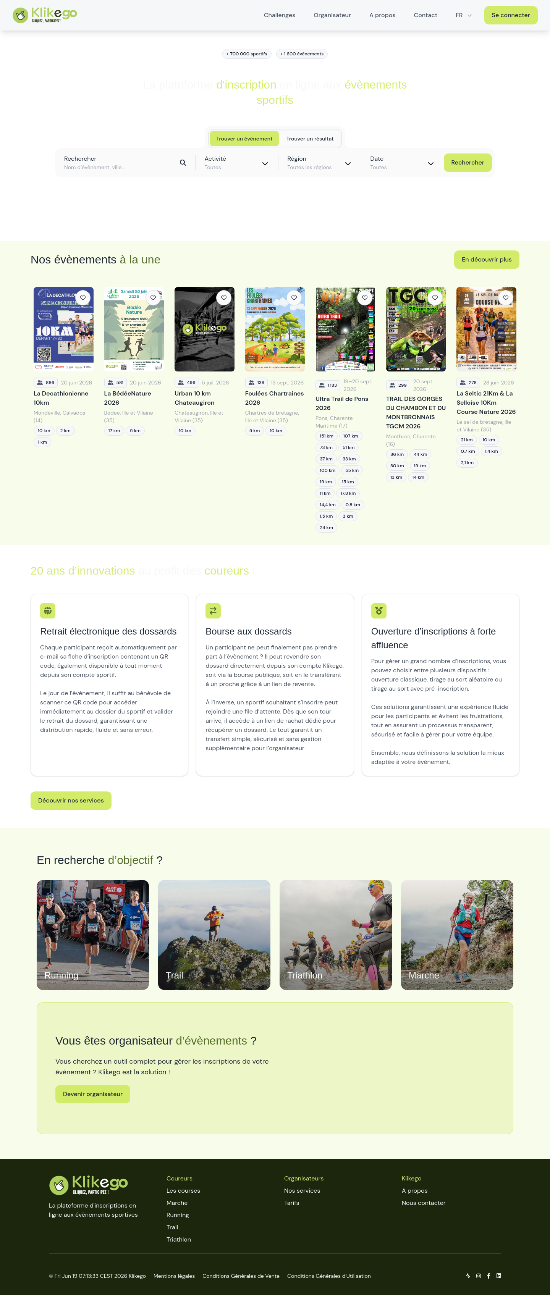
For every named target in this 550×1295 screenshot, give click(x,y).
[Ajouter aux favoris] (83, 297)
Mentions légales (174, 1275)
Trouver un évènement (244, 138)
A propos (382, 15)
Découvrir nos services (71, 800)
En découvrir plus (487, 259)
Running (178, 1215)
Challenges (279, 15)
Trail (172, 1227)
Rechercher (467, 162)
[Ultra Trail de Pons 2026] (345, 410)
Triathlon (179, 1239)
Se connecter (511, 15)
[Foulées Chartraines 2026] (275, 410)
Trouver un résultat (310, 138)
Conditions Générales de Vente (241, 1275)
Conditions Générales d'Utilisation (329, 1275)
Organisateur (332, 15)
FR (464, 15)
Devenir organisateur (93, 1094)
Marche (177, 1203)
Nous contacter (424, 1203)
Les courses (183, 1191)
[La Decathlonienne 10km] (64, 410)
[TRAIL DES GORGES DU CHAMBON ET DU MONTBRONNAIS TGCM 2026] (416, 410)
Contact (426, 15)
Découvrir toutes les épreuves (274, 218)
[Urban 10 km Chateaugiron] (204, 410)
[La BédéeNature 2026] (134, 410)
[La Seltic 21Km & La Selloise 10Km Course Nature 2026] (486, 410)
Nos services (302, 1191)
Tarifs (291, 1203)
